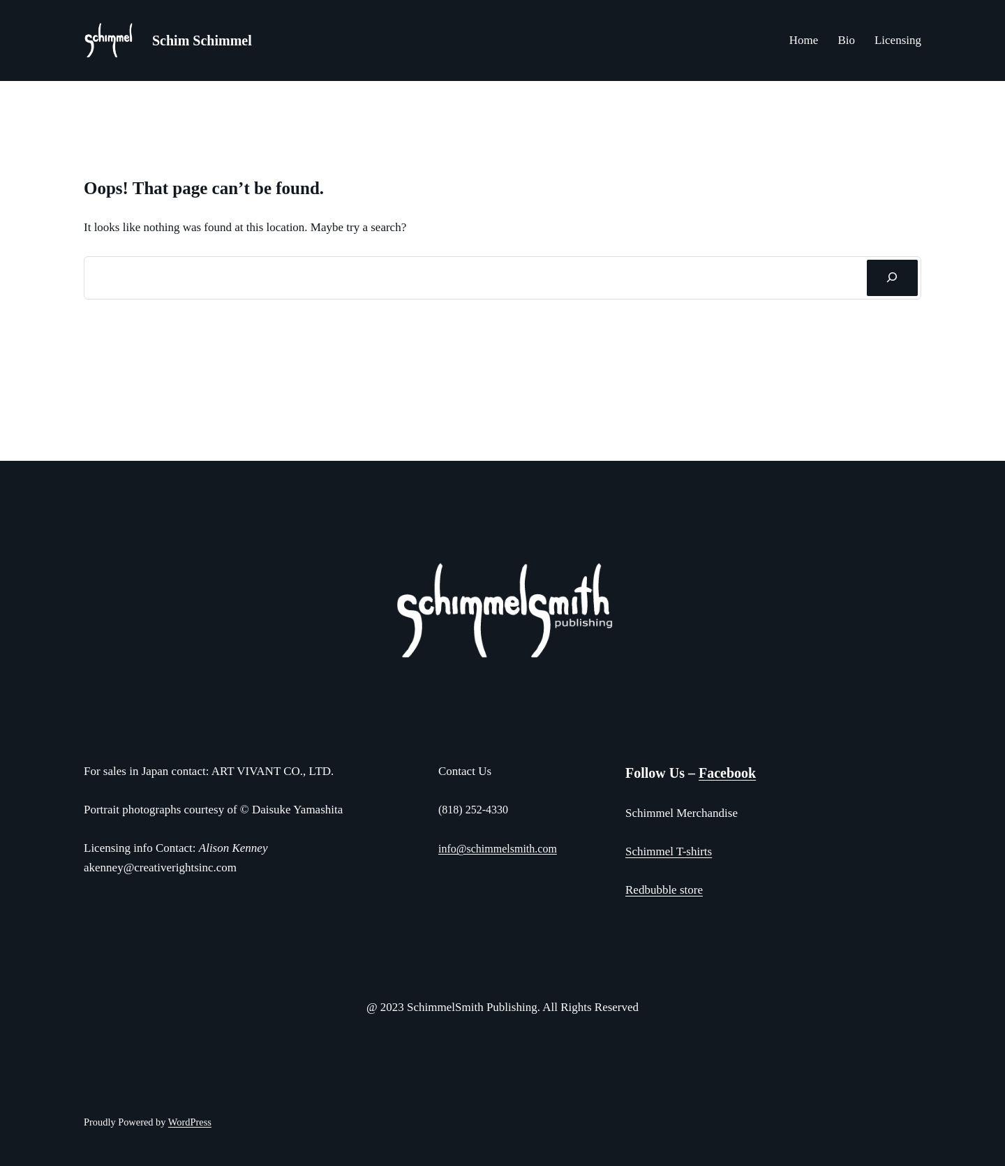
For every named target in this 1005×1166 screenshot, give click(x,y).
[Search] (892, 278)
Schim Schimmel (202, 40)
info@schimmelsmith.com (497, 849)
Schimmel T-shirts (668, 851)
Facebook (727, 773)
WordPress (189, 1122)
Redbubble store (664, 889)
